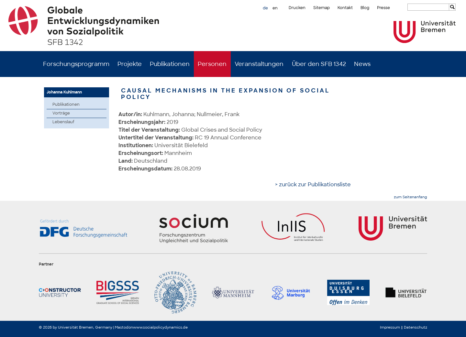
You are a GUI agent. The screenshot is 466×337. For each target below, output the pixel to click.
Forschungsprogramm (76, 64)
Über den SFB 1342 (319, 64)
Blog (365, 7)
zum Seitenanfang (410, 197)
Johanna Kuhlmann (64, 92)
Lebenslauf (63, 122)
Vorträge (61, 113)
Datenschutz (415, 327)
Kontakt (345, 7)
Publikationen (170, 64)
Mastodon (124, 327)
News (362, 64)
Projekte (129, 64)
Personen (212, 64)
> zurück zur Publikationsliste (313, 184)
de (265, 8)
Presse (383, 7)
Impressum (390, 327)
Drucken (297, 7)
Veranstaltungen (259, 64)
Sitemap (321, 7)
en (275, 8)
